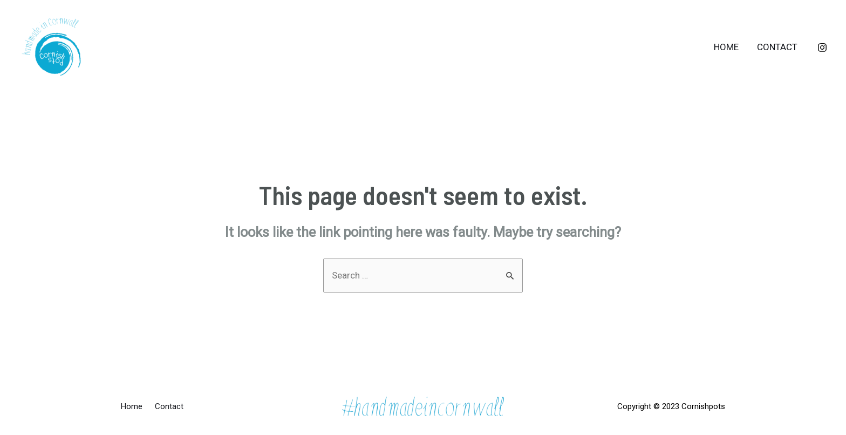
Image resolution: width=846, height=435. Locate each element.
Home (726, 47)
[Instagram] (822, 47)
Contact (777, 47)
